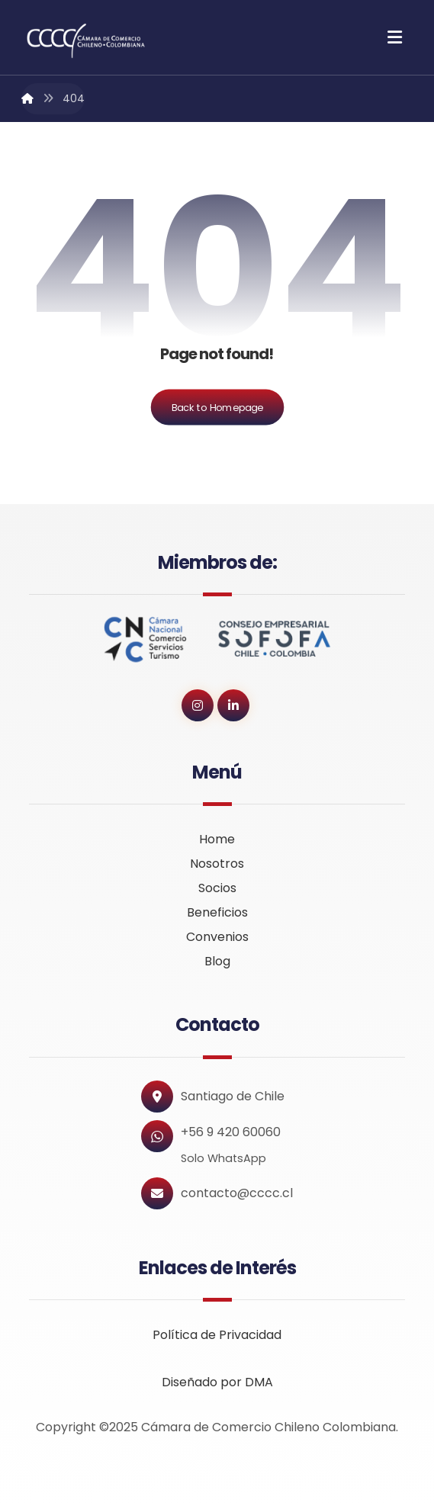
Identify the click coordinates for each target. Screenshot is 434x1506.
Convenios (217, 937)
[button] (395, 37)
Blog (217, 961)
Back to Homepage (217, 407)
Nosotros (217, 863)
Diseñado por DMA (217, 1382)
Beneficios (217, 912)
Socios (217, 888)
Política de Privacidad (217, 1335)
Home (217, 839)
